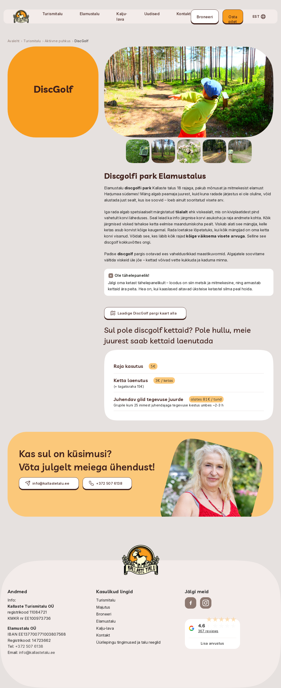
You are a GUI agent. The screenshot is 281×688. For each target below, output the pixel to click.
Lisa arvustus (212, 643)
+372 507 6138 (105, 483)
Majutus (103, 607)
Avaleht (14, 41)
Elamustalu (90, 13)
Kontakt (184, 13)
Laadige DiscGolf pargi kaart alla (143, 313)
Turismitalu (52, 13)
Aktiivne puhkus (58, 41)
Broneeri (205, 16)
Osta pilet (232, 19)
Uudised (152, 13)
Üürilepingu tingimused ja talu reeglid (128, 642)
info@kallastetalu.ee (47, 483)
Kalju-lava (105, 628)
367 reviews (208, 631)
